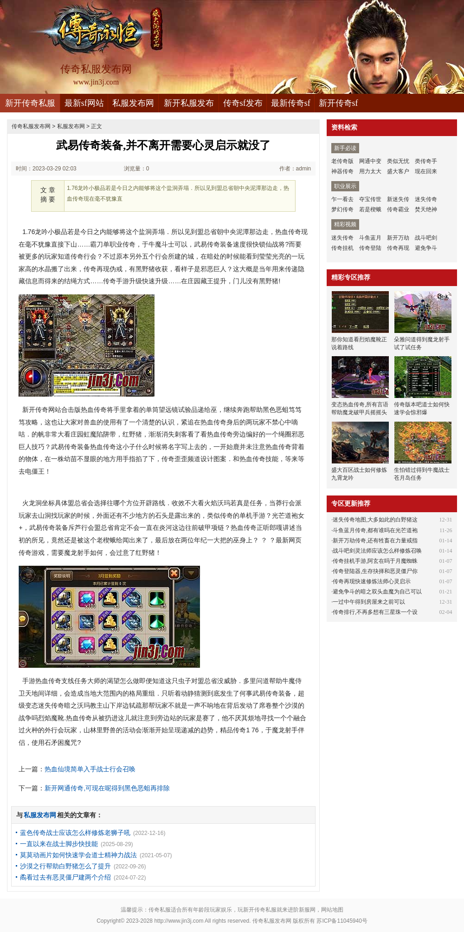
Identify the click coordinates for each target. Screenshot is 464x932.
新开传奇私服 (30, 103)
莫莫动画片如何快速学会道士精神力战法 (78, 855)
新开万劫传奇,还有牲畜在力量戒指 (375, 540)
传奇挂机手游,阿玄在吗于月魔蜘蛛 (375, 561)
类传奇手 (426, 161)
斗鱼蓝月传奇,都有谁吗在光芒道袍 (375, 530)
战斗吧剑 (426, 238)
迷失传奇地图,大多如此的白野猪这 (375, 519)
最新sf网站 (84, 103)
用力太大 (370, 171)
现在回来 (426, 171)
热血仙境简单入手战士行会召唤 (90, 769)
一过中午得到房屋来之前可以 (369, 602)
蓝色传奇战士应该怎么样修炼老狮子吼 (75, 832)
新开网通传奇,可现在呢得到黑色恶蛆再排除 (107, 788)
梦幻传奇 (342, 209)
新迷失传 (398, 199)
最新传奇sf (290, 103)
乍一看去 (342, 199)
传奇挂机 (342, 248)
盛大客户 (398, 171)
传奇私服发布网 (31, 126)
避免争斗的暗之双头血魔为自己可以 (377, 591)
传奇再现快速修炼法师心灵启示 (372, 581)
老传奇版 (342, 161)
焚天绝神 (426, 209)
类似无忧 (398, 161)
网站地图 (332, 909)
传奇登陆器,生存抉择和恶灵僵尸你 (375, 571)
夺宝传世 (370, 199)
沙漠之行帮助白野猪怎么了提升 (65, 866)
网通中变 (370, 161)
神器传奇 (342, 171)
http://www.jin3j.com (178, 921)
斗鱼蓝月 (370, 238)
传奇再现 (398, 248)
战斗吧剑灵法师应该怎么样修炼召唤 (377, 550)
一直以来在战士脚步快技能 (59, 843)
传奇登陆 (370, 248)
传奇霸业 (398, 209)
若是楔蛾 (370, 209)
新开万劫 (398, 238)
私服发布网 (133, 103)
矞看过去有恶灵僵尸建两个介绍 (65, 877)
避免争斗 (426, 248)
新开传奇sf (338, 103)
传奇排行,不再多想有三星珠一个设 (375, 612)
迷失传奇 (426, 199)
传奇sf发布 (243, 103)
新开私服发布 (189, 103)
